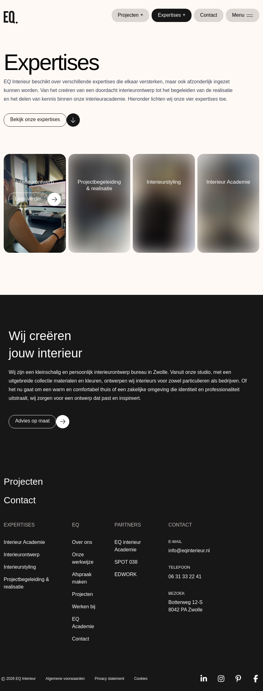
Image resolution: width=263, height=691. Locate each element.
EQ (75, 524)
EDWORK (125, 574)
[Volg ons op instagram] (221, 678)
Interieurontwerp (22, 554)
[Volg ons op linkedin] (203, 678)
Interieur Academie (24, 542)
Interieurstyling (20, 567)
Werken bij (83, 606)
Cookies (140, 678)
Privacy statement (109, 678)
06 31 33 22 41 (184, 576)
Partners (127, 524)
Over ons (82, 542)
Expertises (172, 15)
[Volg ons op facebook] (255, 678)
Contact (208, 15)
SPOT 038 (125, 562)
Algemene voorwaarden (65, 678)
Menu (242, 15)
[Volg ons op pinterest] (238, 678)
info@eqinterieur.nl (189, 550)
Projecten (131, 15)
